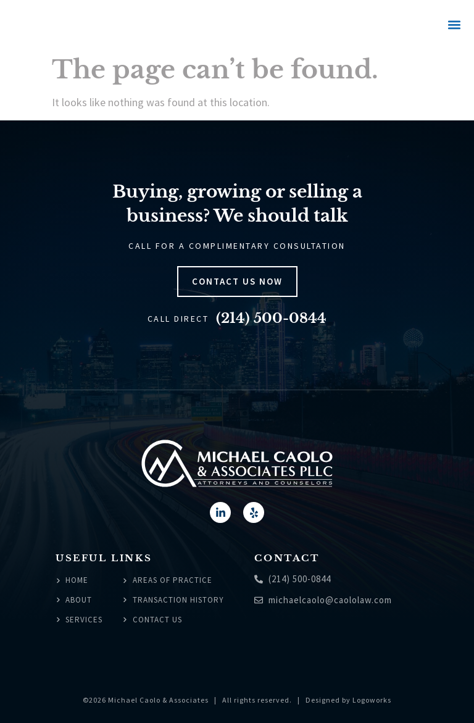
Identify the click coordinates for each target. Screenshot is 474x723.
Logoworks (371, 699)
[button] (454, 25)
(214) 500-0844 (271, 318)
